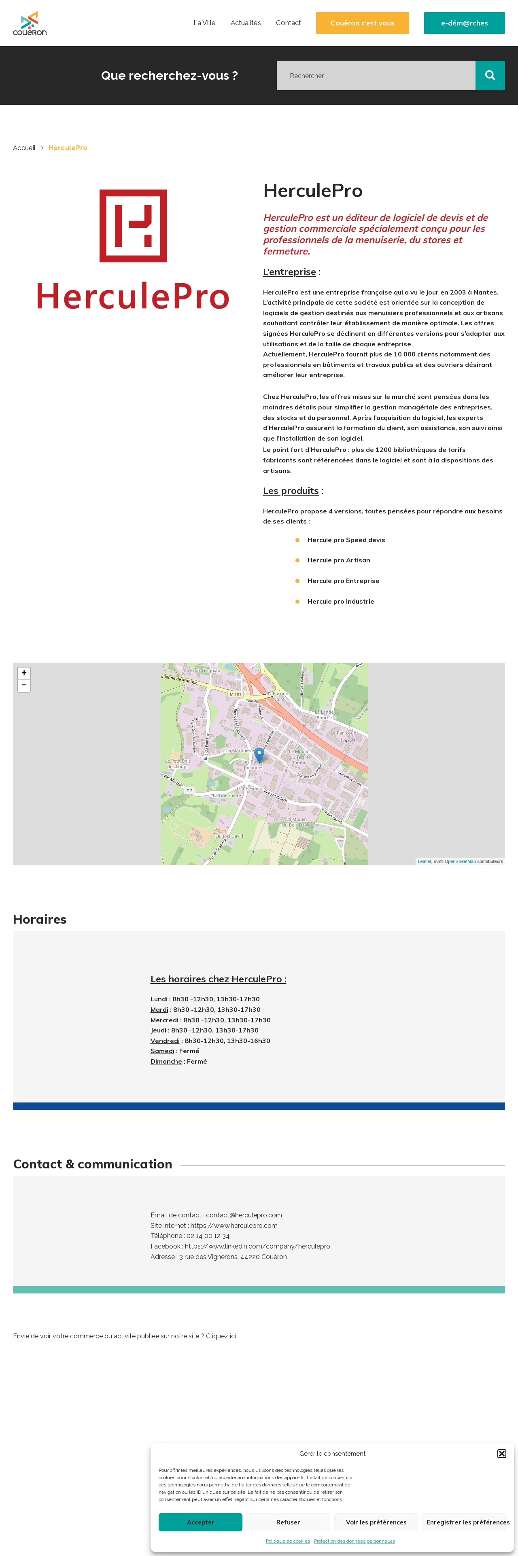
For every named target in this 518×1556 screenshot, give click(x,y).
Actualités (246, 23)
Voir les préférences (376, 1522)
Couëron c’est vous (363, 23)
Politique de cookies (288, 1541)
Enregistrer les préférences (466, 1522)
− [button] (24, 686)
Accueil (24, 148)
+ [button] (24, 674)
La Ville (204, 23)
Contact (288, 23)
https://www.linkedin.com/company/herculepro (257, 1246)
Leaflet (424, 861)
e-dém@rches (464, 23)
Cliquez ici (221, 1336)
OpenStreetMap (460, 861)
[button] (502, 1454)
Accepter (200, 1522)
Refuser (288, 1522)
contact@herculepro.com (244, 1215)
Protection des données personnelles (354, 1541)
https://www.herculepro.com (234, 1226)
